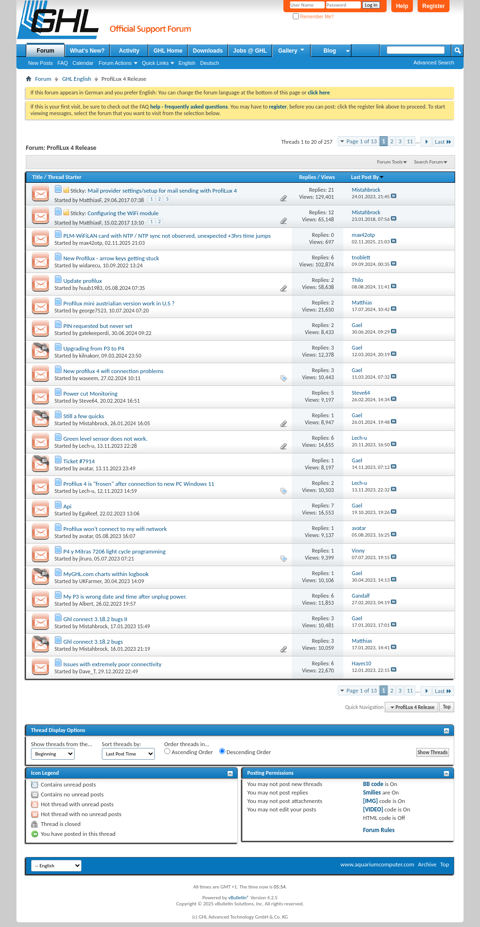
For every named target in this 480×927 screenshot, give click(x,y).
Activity (129, 50)
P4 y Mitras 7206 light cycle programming (114, 551)
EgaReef (88, 513)
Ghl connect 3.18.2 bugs (93, 641)
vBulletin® (238, 898)
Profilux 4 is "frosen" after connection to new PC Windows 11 (138, 483)
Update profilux (82, 280)
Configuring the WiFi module (123, 213)
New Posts (40, 63)
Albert (86, 603)
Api (67, 506)
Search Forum (428, 162)
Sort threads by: (121, 744)
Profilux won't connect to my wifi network (115, 528)
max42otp (90, 243)
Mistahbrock (93, 423)
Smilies (372, 792)
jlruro (85, 558)
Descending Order (245, 752)
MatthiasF (90, 200)
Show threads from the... (61, 744)
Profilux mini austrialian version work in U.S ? (119, 303)
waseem (88, 378)
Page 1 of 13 (362, 141)
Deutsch (209, 63)
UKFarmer (90, 581)
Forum (45, 50)
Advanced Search (433, 62)
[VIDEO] (373, 809)
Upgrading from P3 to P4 (93, 348)
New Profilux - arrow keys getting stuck (111, 258)
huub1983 (91, 288)
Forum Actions (115, 63)
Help (402, 6)
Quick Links (155, 63)
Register (433, 6)
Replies (307, 177)
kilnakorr (89, 355)
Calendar (83, 63)
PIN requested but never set (97, 325)
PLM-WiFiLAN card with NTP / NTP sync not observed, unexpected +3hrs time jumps (167, 235)
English (186, 63)
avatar (86, 468)
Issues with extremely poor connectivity (112, 664)
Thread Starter (65, 177)
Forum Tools (390, 162)
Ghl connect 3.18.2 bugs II (95, 619)
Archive (427, 864)
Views (328, 177)
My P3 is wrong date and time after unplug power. (125, 596)
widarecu (89, 265)
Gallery (291, 50)
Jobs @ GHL (250, 50)
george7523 (93, 310)
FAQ (63, 63)
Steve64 (88, 400)
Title (37, 177)
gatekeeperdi (94, 333)
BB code (373, 783)
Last (443, 141)
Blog (329, 50)
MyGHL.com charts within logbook (106, 573)
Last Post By (367, 177)
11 (410, 141)
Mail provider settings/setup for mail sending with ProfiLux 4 (162, 190)
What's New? (87, 50)
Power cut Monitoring (90, 393)
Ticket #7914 (79, 461)
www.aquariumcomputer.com (377, 864)
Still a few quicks (83, 416)
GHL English (76, 78)
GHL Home (168, 50)
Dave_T (87, 671)
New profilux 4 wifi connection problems (113, 370)
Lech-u (86, 446)
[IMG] (370, 800)
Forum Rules (379, 830)
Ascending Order (188, 752)
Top (446, 707)
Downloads (208, 50)
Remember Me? (313, 16)
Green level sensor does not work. (105, 438)
